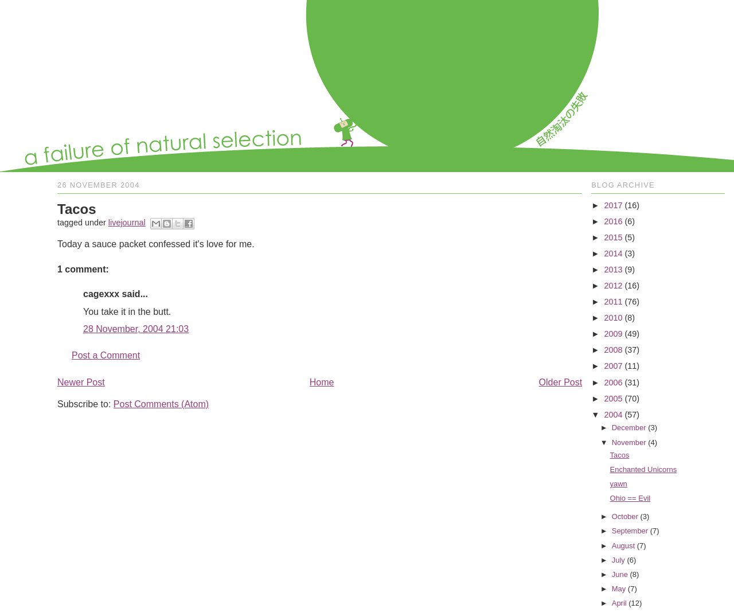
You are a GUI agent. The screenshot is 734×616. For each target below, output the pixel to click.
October (625, 516)
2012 (613, 285)
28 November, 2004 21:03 (136, 329)
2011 (613, 301)
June (620, 574)
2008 (613, 349)
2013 (613, 269)
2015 (613, 237)
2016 (613, 221)
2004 (613, 414)
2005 (613, 398)
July (618, 560)
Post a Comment (106, 355)
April (619, 603)
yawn (618, 483)
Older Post (561, 382)
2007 (613, 366)
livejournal (127, 222)
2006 (613, 382)
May (619, 588)
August (623, 545)
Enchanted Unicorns (643, 469)
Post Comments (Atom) (161, 404)
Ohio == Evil (630, 498)
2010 (613, 317)
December (629, 427)
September (630, 531)
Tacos (620, 455)
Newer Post (81, 382)
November (629, 442)
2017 (613, 205)
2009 (613, 333)
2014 (613, 253)
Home (322, 382)
